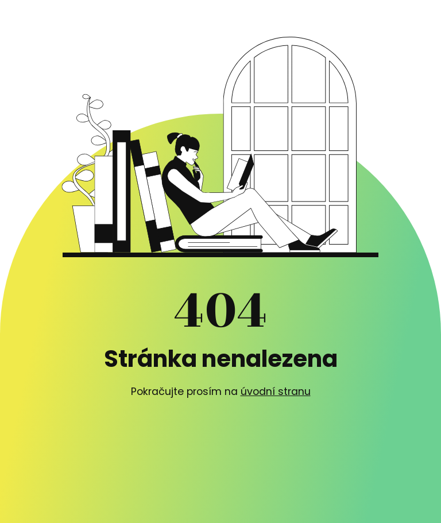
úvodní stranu (276, 391)
